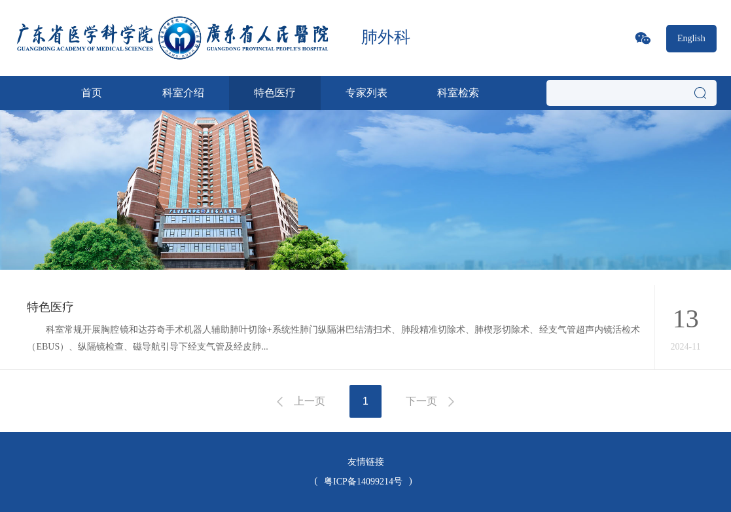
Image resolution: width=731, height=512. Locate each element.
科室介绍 (183, 92)
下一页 (421, 401)
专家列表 (366, 92)
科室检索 (458, 92)
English (691, 38)
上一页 (309, 401)
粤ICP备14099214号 (363, 481)
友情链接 (366, 462)
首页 (91, 92)
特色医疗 (275, 92)
